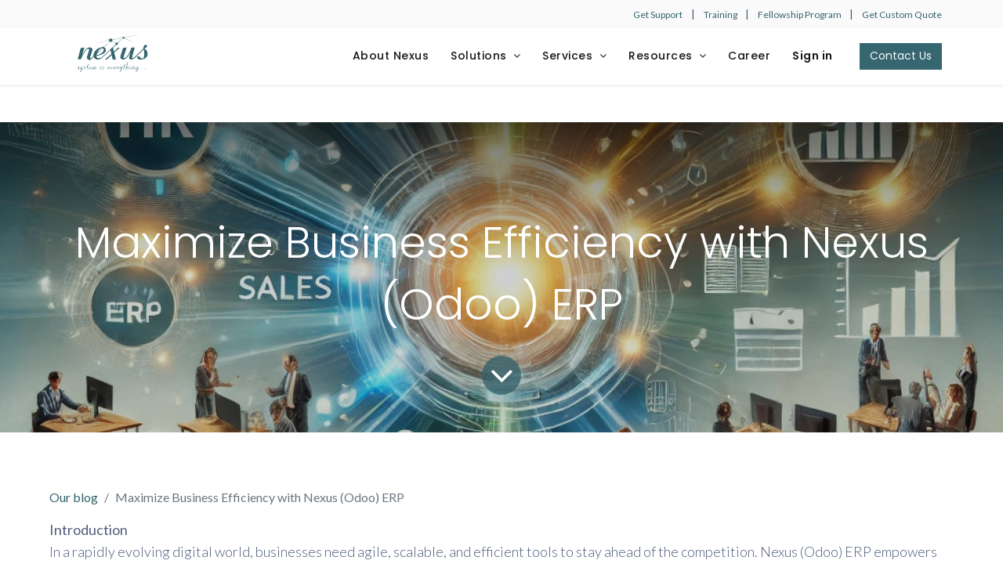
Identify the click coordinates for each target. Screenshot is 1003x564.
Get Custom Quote (902, 14)
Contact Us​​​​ (901, 55)
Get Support (658, 14)
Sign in (812, 55)
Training (721, 14)
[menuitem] (391, 56)
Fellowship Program (800, 14)
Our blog (73, 497)
